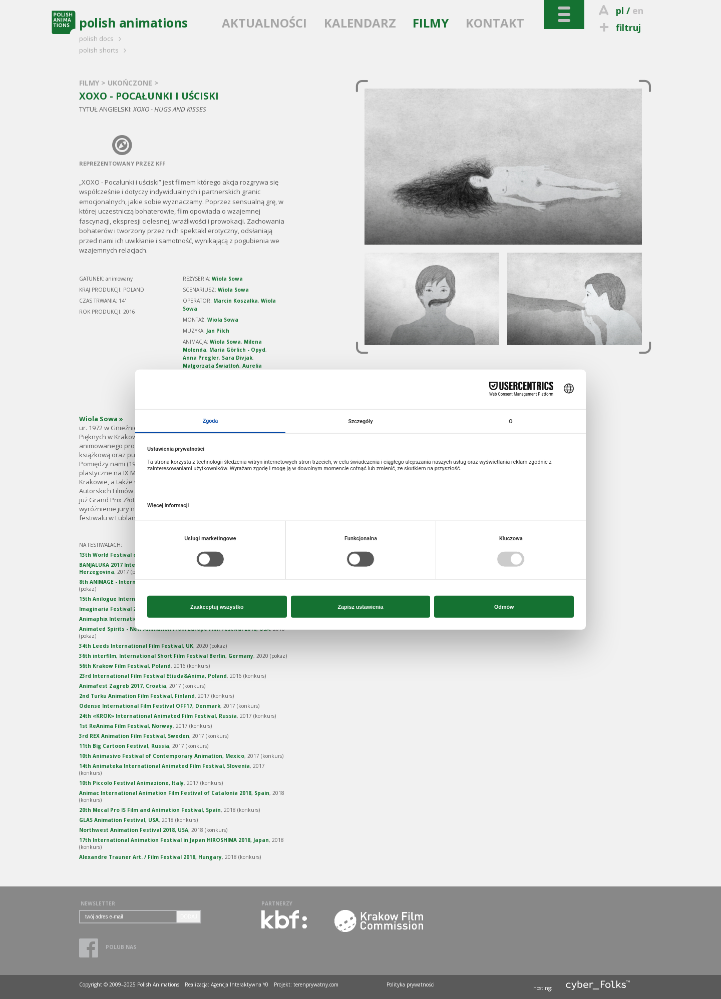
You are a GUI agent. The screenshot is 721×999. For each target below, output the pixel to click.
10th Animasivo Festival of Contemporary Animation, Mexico (161, 755)
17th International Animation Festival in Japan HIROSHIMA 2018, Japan (174, 839)
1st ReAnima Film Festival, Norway (126, 725)
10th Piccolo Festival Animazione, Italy (131, 782)
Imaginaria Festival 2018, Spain (121, 608)
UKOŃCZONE (131, 83)
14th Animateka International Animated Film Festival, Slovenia (164, 765)
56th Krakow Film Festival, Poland (125, 665)
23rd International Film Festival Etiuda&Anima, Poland (153, 675)
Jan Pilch (217, 330)
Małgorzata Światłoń (211, 365)
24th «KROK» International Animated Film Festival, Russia (158, 715)
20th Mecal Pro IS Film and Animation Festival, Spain (150, 809)
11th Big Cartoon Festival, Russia (124, 745)
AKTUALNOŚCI (264, 23)
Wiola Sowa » (101, 418)
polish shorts (104, 50)
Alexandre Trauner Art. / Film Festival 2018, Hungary (150, 856)
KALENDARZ (360, 23)
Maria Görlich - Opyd (237, 349)
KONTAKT (495, 23)
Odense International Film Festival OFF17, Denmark (149, 705)
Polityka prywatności (411, 984)
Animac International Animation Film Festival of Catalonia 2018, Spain (174, 792)
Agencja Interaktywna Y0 (239, 984)
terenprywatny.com (315, 984)
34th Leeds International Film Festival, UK (136, 645)
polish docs (101, 38)
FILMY (431, 23)
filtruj (618, 28)
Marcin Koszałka (235, 300)
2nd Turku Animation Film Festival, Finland (137, 695)
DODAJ (188, 916)
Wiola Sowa (227, 278)
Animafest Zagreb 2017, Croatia (122, 685)
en (637, 11)
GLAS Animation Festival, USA (119, 819)
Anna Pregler (201, 357)
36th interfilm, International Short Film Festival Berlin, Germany (166, 655)
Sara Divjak (237, 357)
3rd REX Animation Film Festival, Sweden (134, 735)
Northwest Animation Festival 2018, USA (133, 829)
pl (620, 11)
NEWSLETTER (98, 903)
